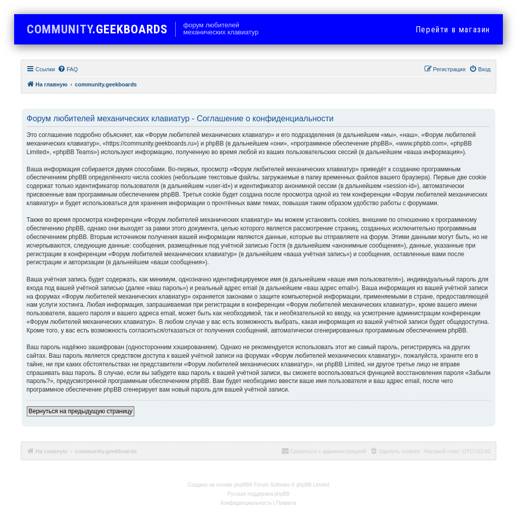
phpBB (241, 485)
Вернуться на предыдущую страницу (81, 411)
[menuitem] (68, 69)
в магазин (453, 29)
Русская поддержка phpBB (258, 494)
